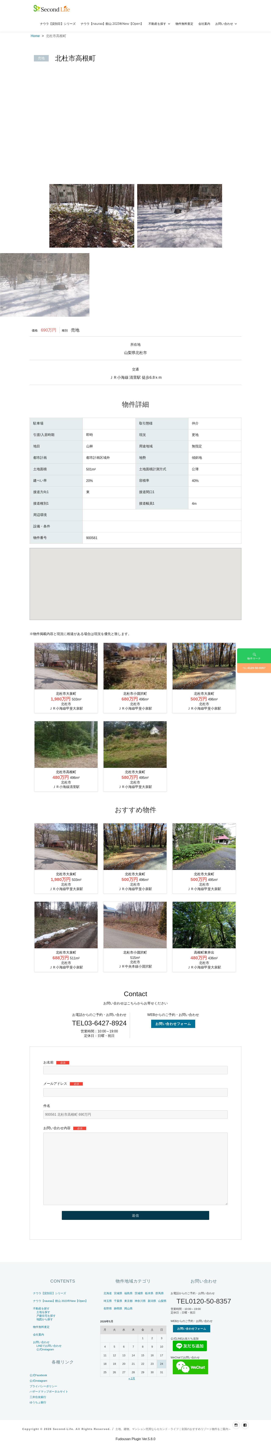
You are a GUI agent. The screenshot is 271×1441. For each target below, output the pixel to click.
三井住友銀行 (38, 1397)
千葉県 (118, 1300)
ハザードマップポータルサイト (49, 1391)
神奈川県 (140, 1300)
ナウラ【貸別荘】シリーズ (58, 24)
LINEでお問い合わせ (49, 1345)
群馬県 (159, 1293)
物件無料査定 (184, 24)
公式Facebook (38, 1375)
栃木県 (149, 1293)
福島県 (128, 1293)
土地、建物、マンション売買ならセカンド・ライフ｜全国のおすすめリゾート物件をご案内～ (173, 1429)
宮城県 (118, 1293)
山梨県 (162, 1300)
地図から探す (44, 1319)
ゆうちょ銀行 (38, 1402)
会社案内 (204, 24)
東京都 (128, 1300)
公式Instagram (45, 1349)
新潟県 (152, 1300)
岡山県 (128, 1308)
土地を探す (43, 1312)
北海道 (108, 1293)
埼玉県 (108, 1300)
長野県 (108, 1308)
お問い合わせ (224, 24)
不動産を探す (157, 24)
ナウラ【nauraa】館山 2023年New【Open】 (112, 24)
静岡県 (118, 1308)
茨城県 (139, 1293)
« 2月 (132, 1378)
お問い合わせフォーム (173, 1024)
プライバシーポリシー (43, 1386)
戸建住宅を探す (46, 1315)
